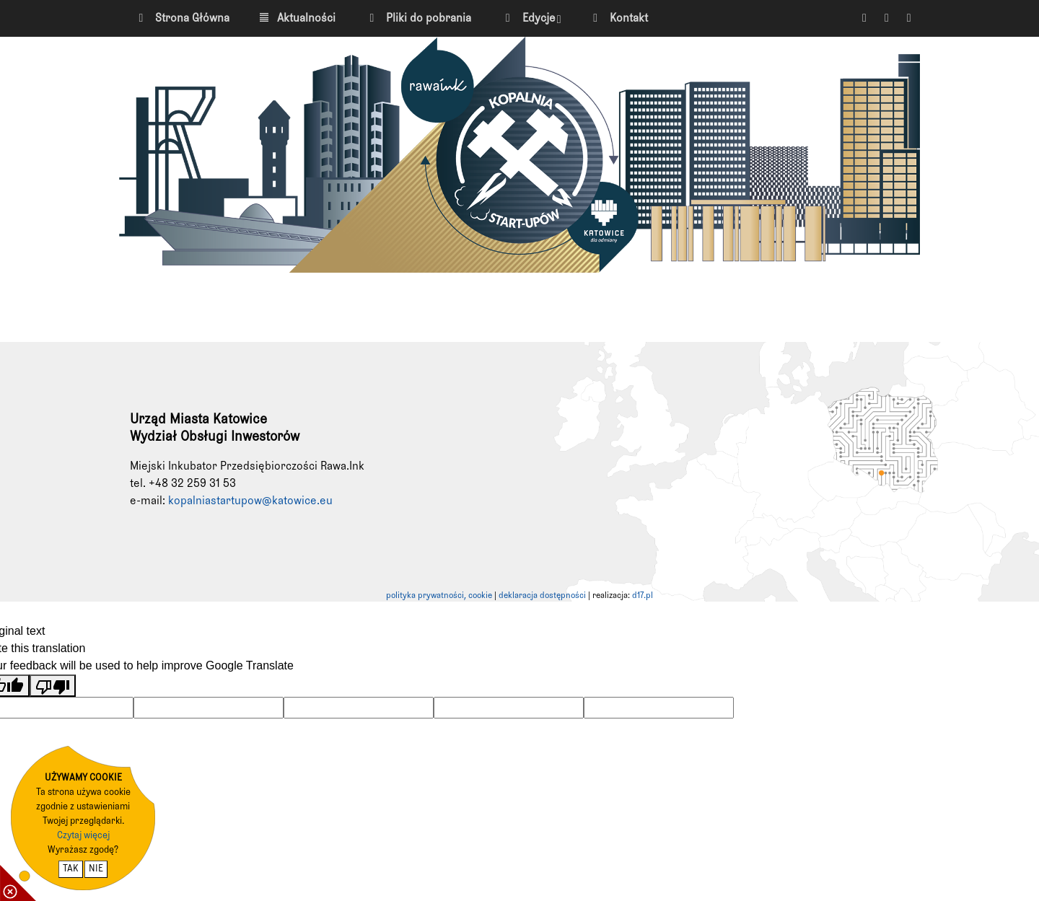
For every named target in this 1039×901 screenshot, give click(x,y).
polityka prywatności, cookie (439, 596)
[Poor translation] (53, 685)
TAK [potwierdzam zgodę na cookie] (71, 869)
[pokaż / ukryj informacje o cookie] (18, 883)
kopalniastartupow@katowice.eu (250, 500)
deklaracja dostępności (542, 596)
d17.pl (642, 596)
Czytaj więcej (83, 835)
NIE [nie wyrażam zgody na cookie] (96, 869)
